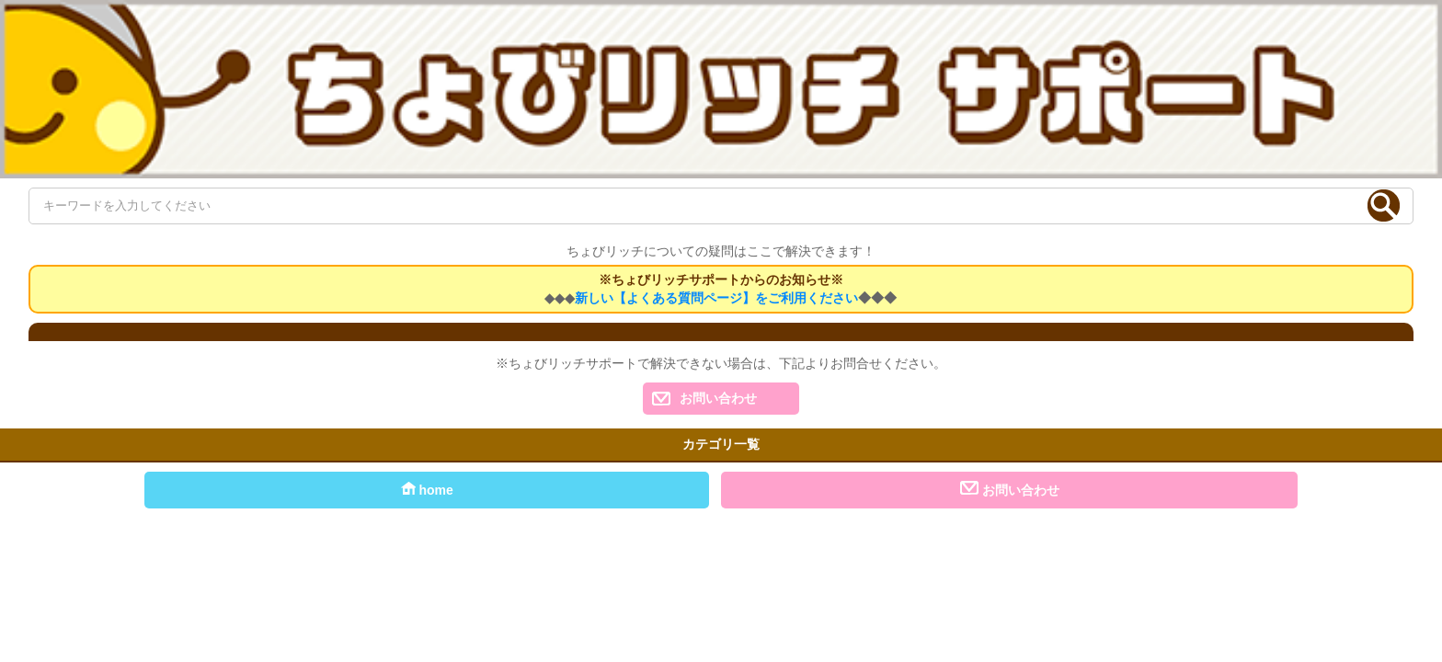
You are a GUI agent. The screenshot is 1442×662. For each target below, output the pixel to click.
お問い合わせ (718, 398)
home (427, 489)
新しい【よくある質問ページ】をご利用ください (716, 298)
